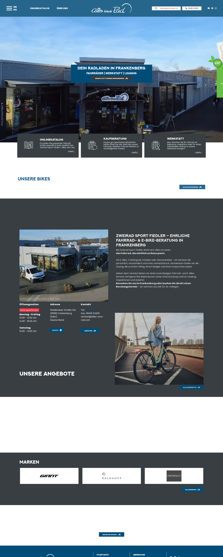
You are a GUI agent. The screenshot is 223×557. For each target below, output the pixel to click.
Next (207, 476)
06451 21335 (191, 8)
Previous (11, 476)
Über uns (62, 8)
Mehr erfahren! (109, 534)
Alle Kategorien (190, 207)
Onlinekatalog (39, 8)
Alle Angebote (189, 400)
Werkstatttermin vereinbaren (109, 78)
